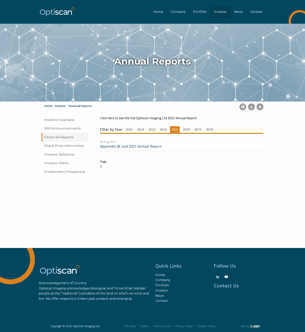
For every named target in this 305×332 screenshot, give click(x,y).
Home (158, 12)
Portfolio (200, 12)
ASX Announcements (62, 128)
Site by (250, 326)
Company (178, 12)
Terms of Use (162, 326)
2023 (151, 129)
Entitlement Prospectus (64, 172)
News (238, 12)
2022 (163, 129)
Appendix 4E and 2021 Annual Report (131, 146)
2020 (186, 129)
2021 (174, 129)
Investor (220, 12)
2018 (209, 129)
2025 (128, 129)
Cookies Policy (206, 326)
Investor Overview (59, 120)
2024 (140, 129)
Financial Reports (59, 137)
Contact (256, 12)
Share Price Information (64, 146)
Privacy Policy (184, 326)
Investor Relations (59, 154)
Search (144, 326)
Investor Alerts (56, 163)
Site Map (130, 326)
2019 (197, 129)
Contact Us (226, 286)
